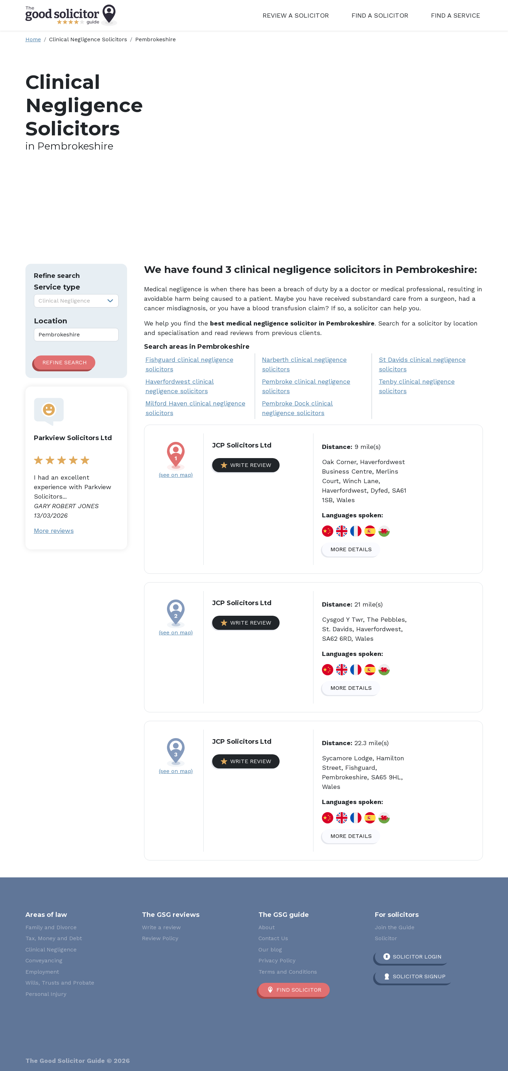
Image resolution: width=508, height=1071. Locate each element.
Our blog (270, 949)
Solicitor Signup (419, 976)
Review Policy (160, 938)
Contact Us (273, 938)
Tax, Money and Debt (53, 938)
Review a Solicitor (296, 15)
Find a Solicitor (380, 15)
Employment (42, 971)
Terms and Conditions (287, 971)
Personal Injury (45, 994)
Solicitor (386, 938)
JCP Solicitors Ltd (241, 445)
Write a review (161, 927)
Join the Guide (394, 927)
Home (33, 39)
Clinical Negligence (51, 949)
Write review (250, 465)
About (266, 927)
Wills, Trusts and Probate (59, 982)
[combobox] (76, 301)
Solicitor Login (417, 956)
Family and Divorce (51, 927)
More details (351, 549)
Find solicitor (298, 989)
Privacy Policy (276, 960)
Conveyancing (43, 960)
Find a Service (455, 15)
